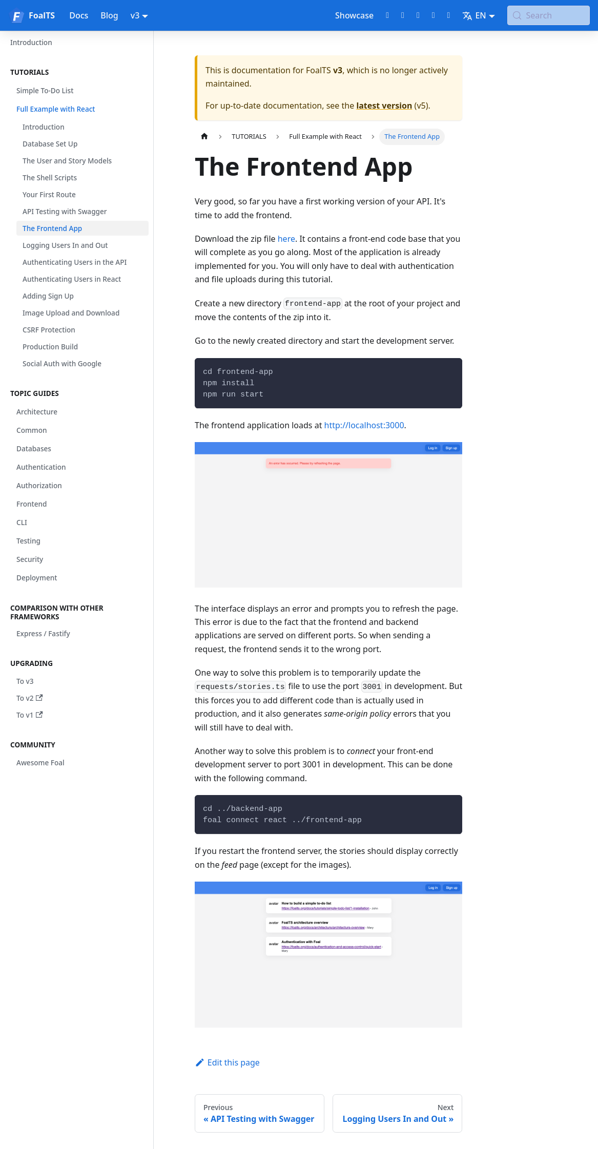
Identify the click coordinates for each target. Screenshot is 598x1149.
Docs (78, 15)
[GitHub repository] (387, 15)
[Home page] (204, 136)
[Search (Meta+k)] (548, 15)
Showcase (354, 15)
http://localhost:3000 (364, 425)
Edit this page (227, 1062)
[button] (76, 72)
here (286, 238)
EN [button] (474, 15)
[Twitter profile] (402, 15)
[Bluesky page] (449, 15)
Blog (109, 15)
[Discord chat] (418, 15)
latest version (384, 105)
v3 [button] (135, 15)
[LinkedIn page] (433, 15)
